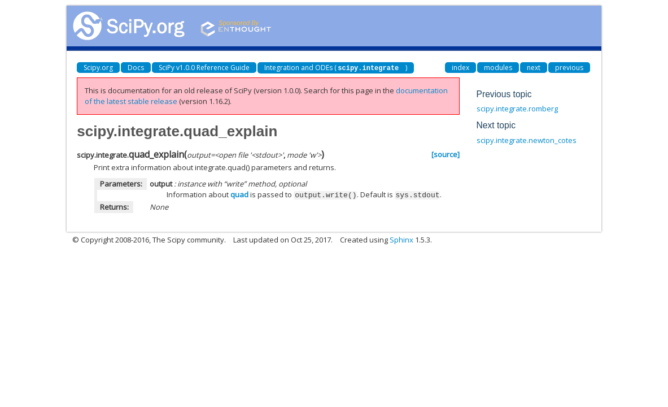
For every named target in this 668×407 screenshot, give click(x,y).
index (460, 67)
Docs (136, 67)
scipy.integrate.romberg (517, 108)
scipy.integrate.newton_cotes (527, 140)
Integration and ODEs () (335, 67)
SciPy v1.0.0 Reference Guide (204, 67)
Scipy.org (98, 67)
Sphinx (401, 239)
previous (569, 67)
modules (498, 67)
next (533, 67)
